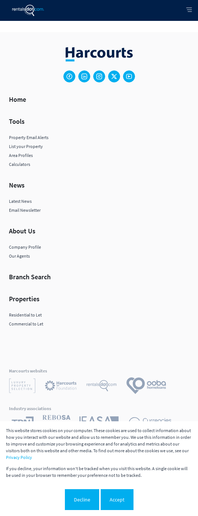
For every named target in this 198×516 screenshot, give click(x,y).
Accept (117, 499)
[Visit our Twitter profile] (114, 76)
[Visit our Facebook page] (69, 76)
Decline (82, 499)
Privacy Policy (19, 457)
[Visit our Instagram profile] (99, 76)
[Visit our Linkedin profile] (84, 76)
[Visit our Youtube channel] (129, 76)
